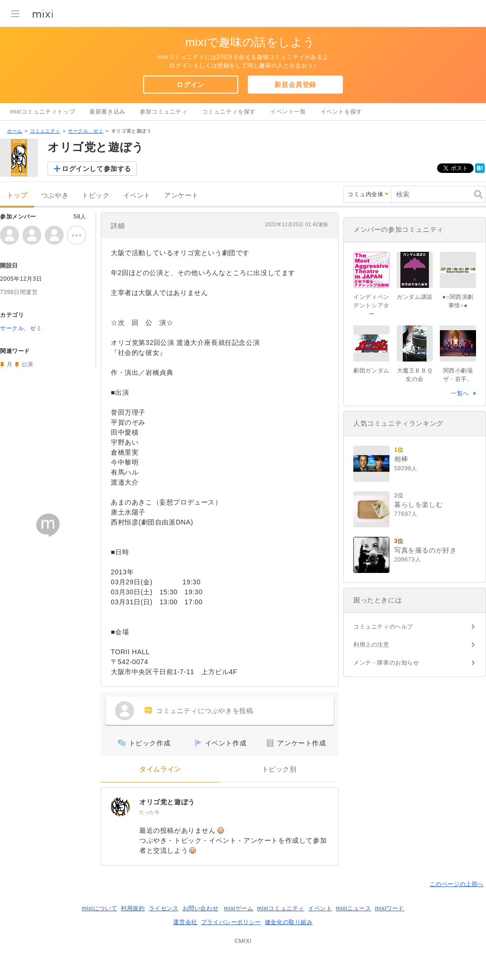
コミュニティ (45, 130)
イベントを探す (341, 111)
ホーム (14, 130)
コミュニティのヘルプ (383, 626)
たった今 (149, 812)
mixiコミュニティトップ (42, 111)
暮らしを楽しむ (418, 504)
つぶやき (54, 195)
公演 (27, 364)
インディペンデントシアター (371, 305)
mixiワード (389, 908)
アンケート (181, 195)
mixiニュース (353, 908)
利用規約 (133, 908)
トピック (95, 195)
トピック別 (279, 769)
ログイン (190, 84)
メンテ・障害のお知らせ (386, 662)
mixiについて (99, 908)
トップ (17, 195)
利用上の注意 (371, 644)
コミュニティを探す (229, 111)
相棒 (401, 459)
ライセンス (164, 908)
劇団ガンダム (374, 370)
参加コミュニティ (164, 111)
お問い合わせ (201, 908)
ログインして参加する (96, 168)
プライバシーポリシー (231, 922)
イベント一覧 (288, 111)
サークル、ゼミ (85, 130)
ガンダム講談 (415, 297)
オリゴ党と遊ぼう (167, 802)
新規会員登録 (295, 84)
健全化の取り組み (289, 922)
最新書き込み (107, 111)
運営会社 (185, 922)
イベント (137, 195)
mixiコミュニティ (280, 908)
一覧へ (460, 393)
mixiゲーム (238, 908)
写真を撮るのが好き (425, 550)
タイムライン (160, 769)
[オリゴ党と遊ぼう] (120, 806)
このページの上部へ (457, 884)
